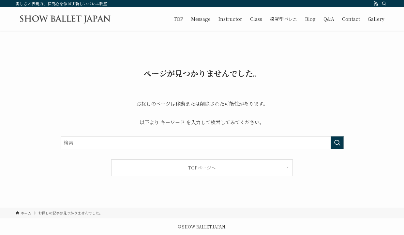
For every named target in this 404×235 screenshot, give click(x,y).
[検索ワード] (202, 142)
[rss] (375, 3)
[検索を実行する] (337, 142)
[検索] (384, 3)
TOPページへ (202, 167)
